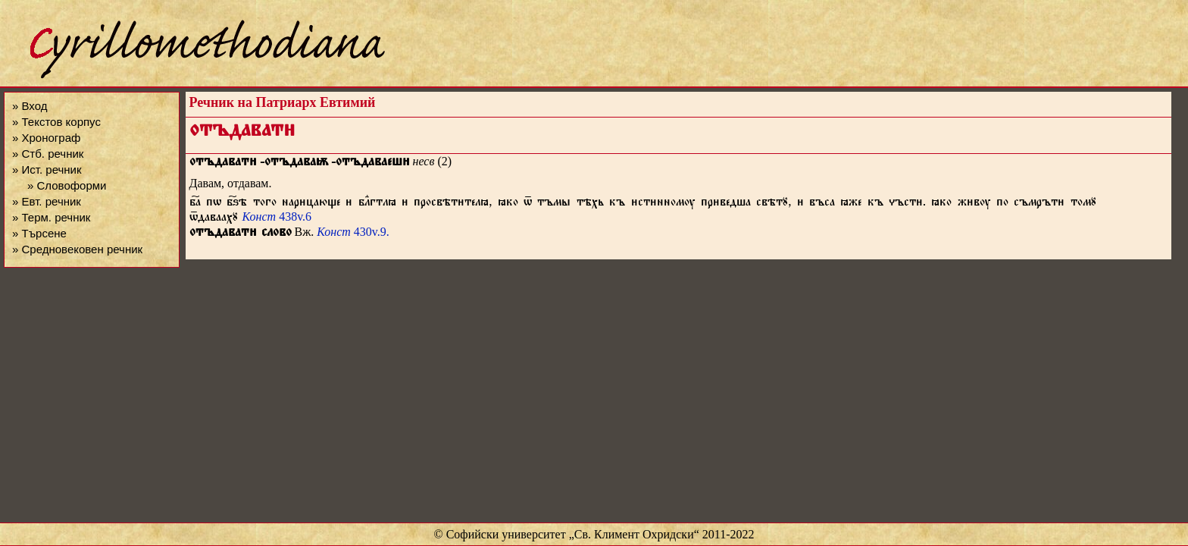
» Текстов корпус (56, 121)
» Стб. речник (47, 153)
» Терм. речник (51, 217)
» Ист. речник (47, 169)
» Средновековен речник (77, 249)
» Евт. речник (46, 201)
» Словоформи (66, 185)
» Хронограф (46, 137)
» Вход (29, 105)
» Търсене (39, 233)
